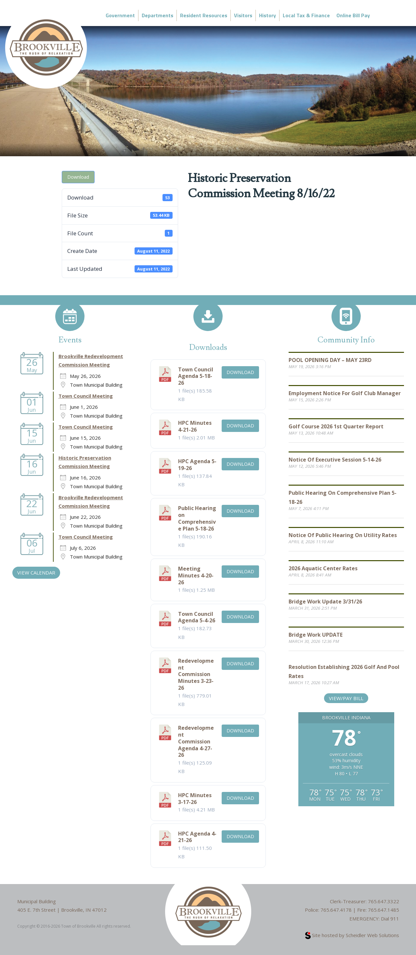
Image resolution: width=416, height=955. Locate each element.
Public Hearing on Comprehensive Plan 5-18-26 (197, 518)
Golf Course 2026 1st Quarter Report (336, 426)
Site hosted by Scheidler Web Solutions (352, 935)
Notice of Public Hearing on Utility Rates (343, 535)
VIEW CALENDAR (36, 572)
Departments (157, 15)
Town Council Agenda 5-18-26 (195, 376)
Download (78, 177)
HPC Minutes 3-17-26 (195, 799)
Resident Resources (203, 15)
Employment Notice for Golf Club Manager (345, 393)
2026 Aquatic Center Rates (323, 568)
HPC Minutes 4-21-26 (195, 426)
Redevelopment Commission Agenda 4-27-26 (196, 741)
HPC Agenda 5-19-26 (197, 465)
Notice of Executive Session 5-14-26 (335, 459)
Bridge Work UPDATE (316, 634)
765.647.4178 (336, 910)
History (267, 15)
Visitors (243, 15)
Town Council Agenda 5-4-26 (196, 617)
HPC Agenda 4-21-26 (197, 837)
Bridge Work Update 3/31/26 (325, 601)
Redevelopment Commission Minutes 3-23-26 (196, 674)
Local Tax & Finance (306, 15)
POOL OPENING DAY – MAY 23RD (330, 360)
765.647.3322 (383, 901)
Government (120, 15)
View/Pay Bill (346, 698)
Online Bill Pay (353, 15)
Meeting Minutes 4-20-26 (196, 575)
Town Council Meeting (85, 396)
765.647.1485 (383, 910)
